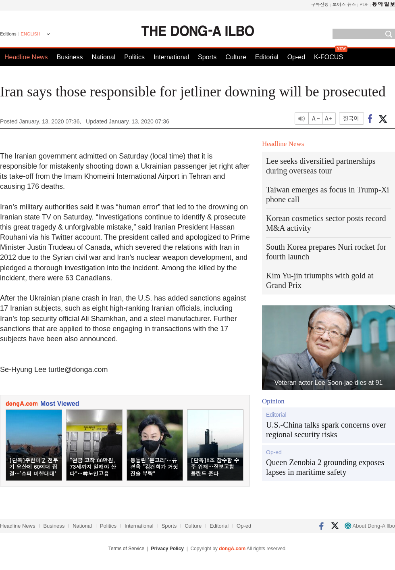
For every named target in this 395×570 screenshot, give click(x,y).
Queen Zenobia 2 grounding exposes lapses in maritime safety (325, 467)
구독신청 (320, 4)
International (171, 57)
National (104, 57)
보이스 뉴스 (344, 4)
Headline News (26, 57)
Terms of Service (126, 548)
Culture (235, 57)
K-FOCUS (328, 57)
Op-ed (296, 57)
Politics (134, 57)
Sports (207, 57)
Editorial (267, 57)
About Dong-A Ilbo (370, 526)
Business (70, 57)
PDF (364, 4)
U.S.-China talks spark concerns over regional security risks (326, 429)
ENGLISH (30, 33)
